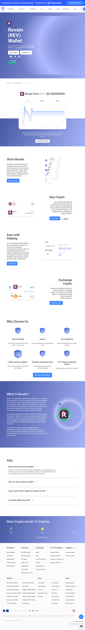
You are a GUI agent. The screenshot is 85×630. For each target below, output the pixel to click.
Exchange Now (56, 303)
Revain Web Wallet (42, 375)
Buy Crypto (54, 218)
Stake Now (12, 263)
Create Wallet (13, 181)
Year (27, 101)
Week (57, 101)
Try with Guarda (75, 3)
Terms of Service (6, 620)
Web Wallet (14, 52)
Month (42, 101)
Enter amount (48, 250)
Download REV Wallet (42, 141)
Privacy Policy (13, 620)
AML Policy (19, 620)
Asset (46, 242)
